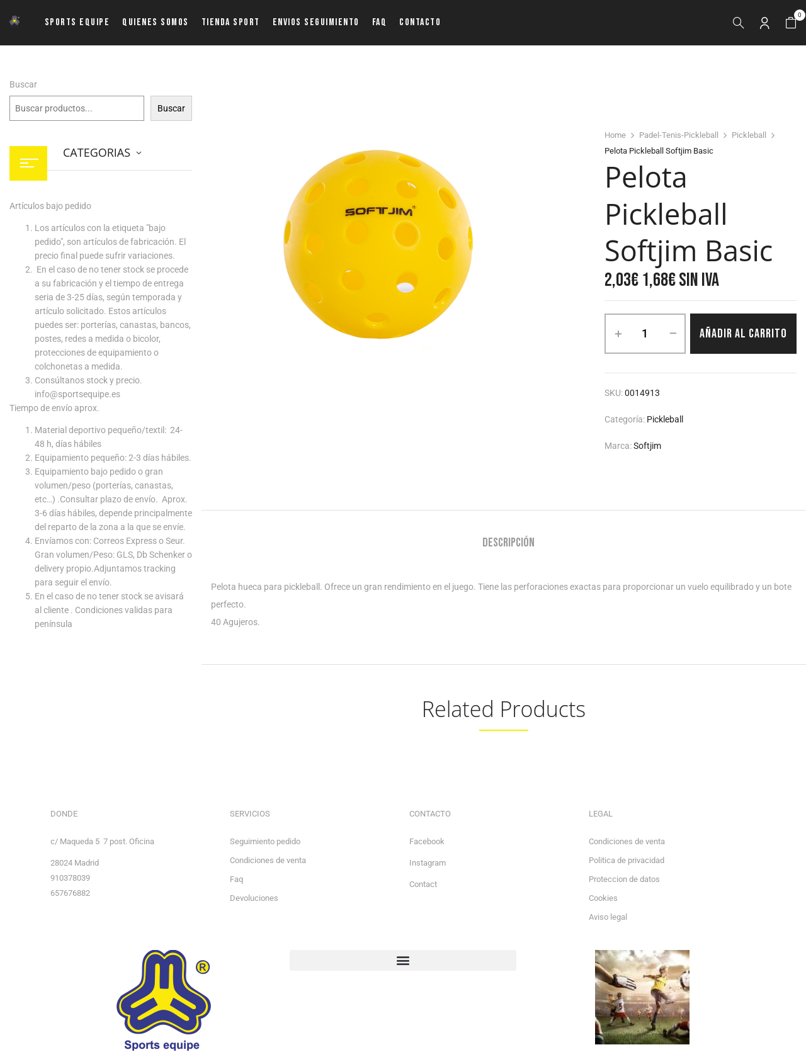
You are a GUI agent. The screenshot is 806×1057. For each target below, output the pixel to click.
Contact (423, 884)
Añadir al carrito (743, 333)
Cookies (603, 898)
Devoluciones (254, 898)
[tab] (508, 544)
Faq (236, 879)
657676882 (70, 893)
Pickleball (749, 135)
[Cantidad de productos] (645, 334)
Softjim (647, 446)
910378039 (70, 878)
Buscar (23, 84)
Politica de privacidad (626, 860)
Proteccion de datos (624, 879)
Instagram (427, 863)
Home (615, 135)
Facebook (427, 841)
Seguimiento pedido (265, 841)
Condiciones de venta (268, 860)
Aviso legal (608, 917)
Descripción (508, 543)
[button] (791, 23)
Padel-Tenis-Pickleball (678, 135)
